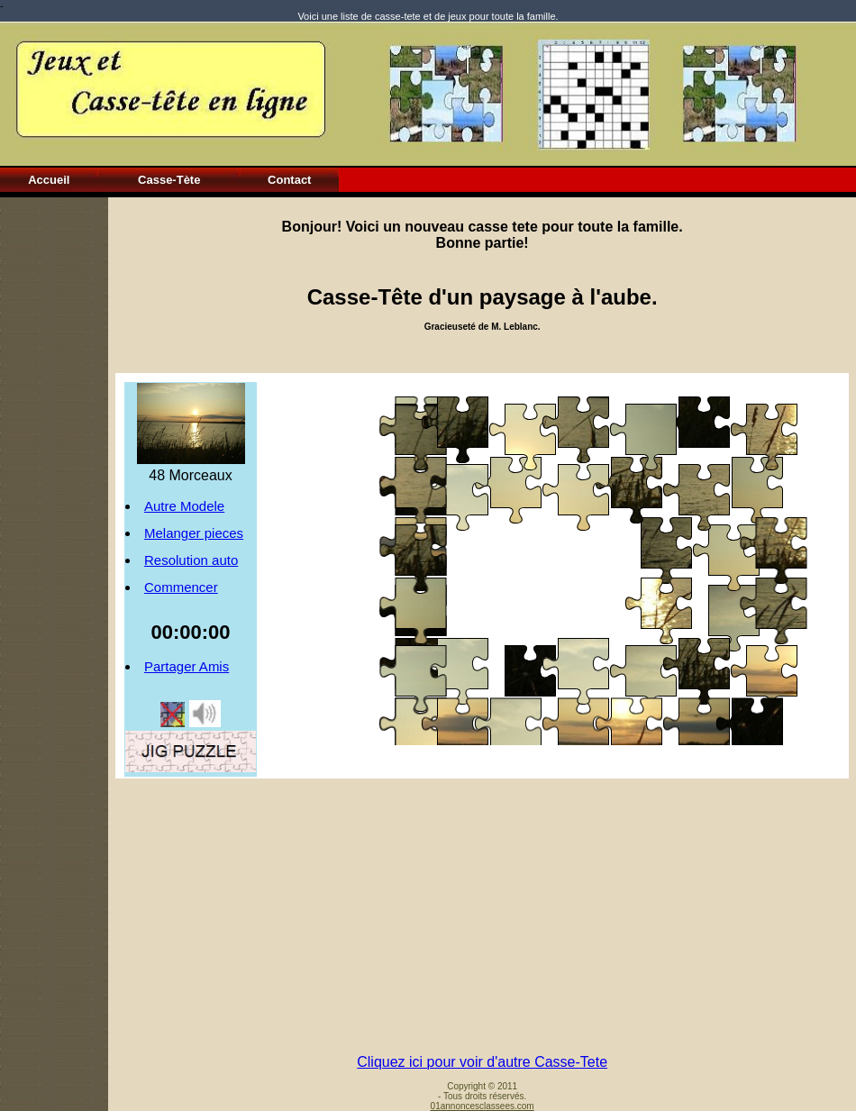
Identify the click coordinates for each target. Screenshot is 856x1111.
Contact (289, 180)
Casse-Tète (169, 180)
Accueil (48, 180)
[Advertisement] (54, 467)
